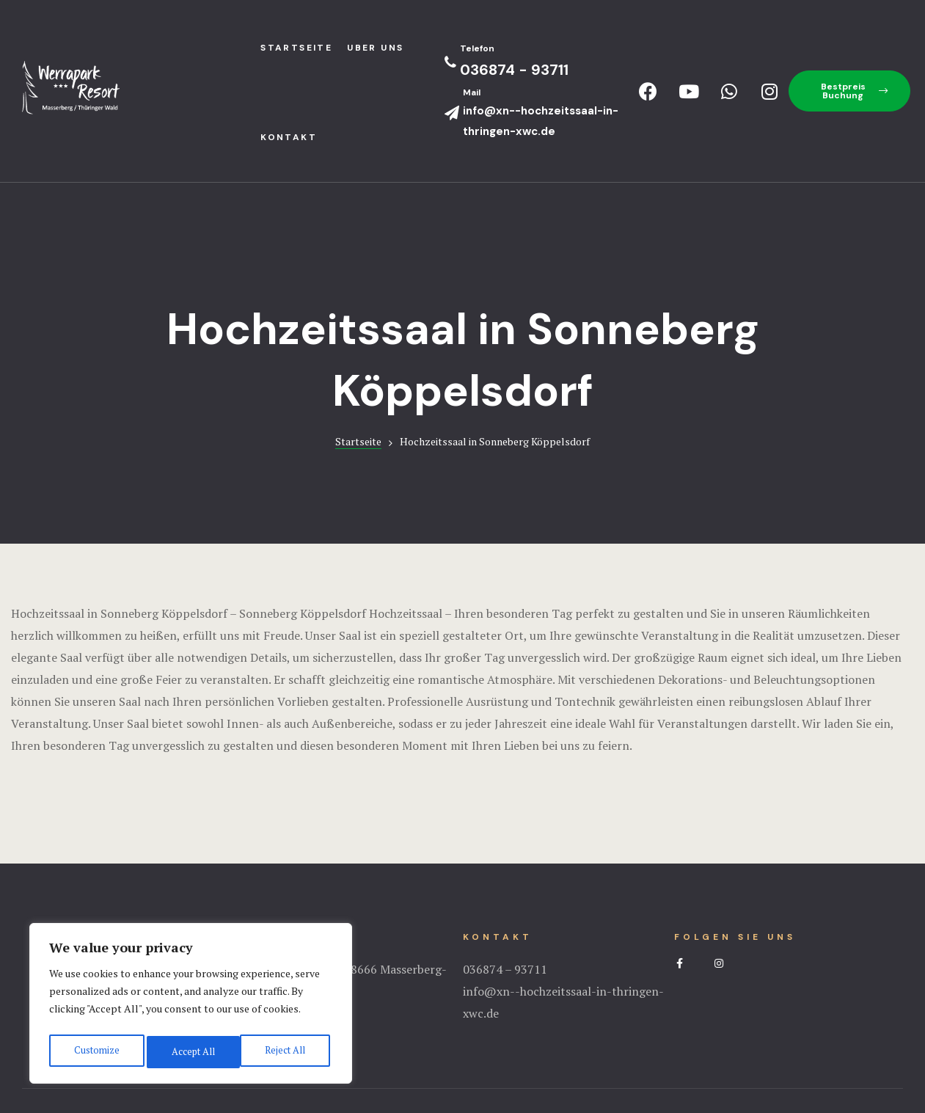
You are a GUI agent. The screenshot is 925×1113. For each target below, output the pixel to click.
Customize (95, 1052)
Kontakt (288, 137)
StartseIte (296, 48)
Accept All (286, 1052)
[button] (849, 91)
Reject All (190, 1052)
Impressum (463, 1043)
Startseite (358, 352)
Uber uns (375, 48)
